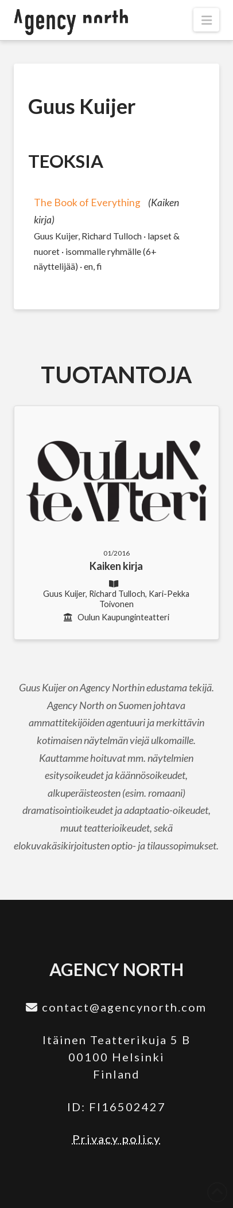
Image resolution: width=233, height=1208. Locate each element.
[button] (206, 20)
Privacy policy (116, 1139)
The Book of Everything (87, 202)
